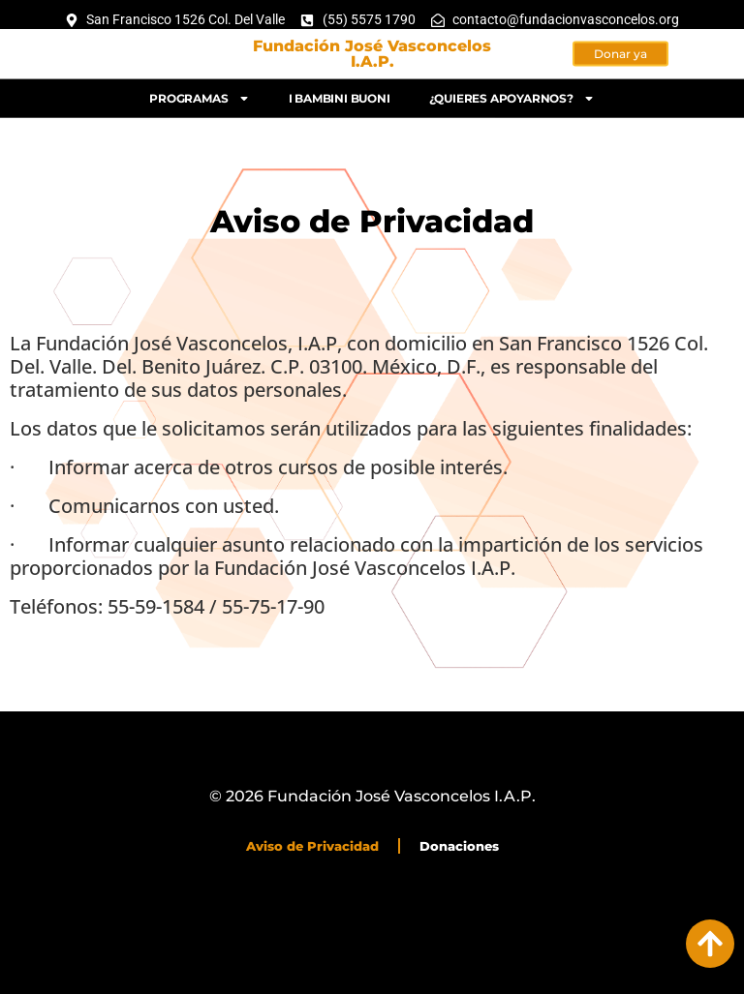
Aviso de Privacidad (312, 846)
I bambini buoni (339, 93)
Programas (199, 93)
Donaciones (459, 846)
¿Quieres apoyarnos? (512, 93)
